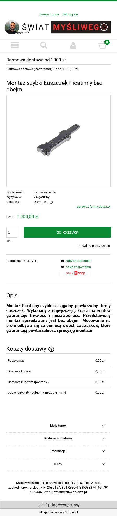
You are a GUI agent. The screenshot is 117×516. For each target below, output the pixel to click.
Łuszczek (30, 261)
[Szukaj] (43, 45)
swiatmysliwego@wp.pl (70, 492)
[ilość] (11, 232)
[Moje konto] (73, 45)
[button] (14, 45)
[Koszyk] (102, 45)
